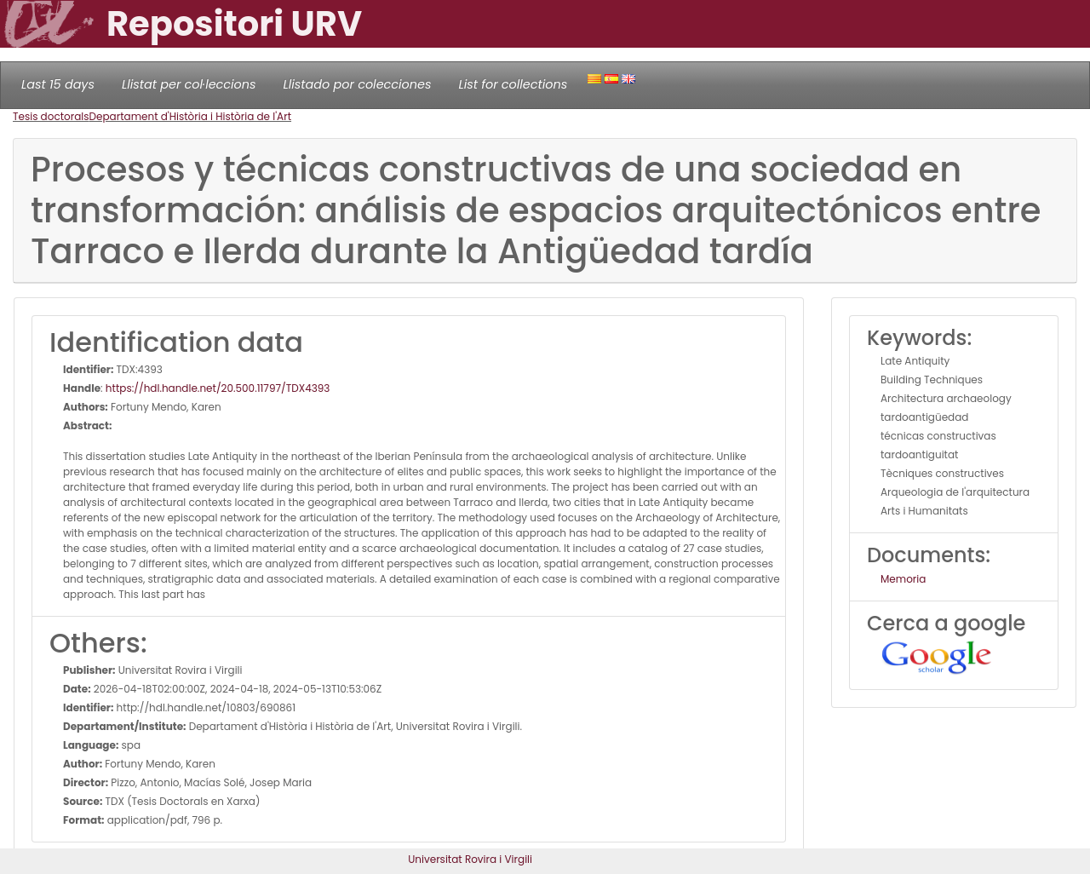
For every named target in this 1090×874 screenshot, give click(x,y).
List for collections (512, 84)
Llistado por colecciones (358, 84)
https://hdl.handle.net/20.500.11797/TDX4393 (218, 388)
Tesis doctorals (51, 116)
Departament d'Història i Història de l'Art (190, 116)
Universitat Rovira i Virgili (470, 859)
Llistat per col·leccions (189, 84)
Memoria (903, 579)
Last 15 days (58, 84)
